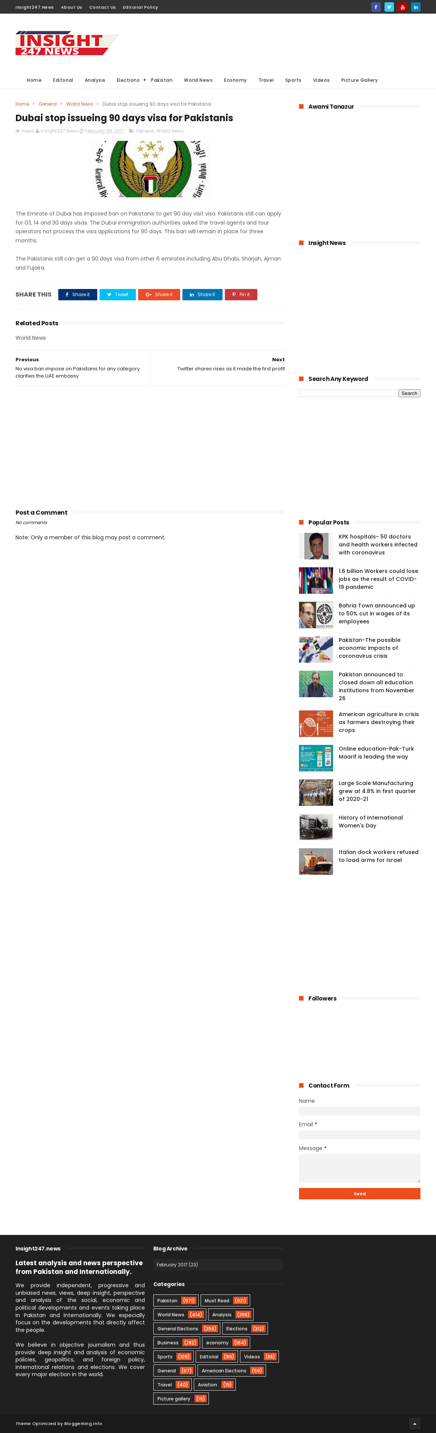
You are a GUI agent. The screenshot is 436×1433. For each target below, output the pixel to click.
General (48, 104)
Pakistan (162, 80)
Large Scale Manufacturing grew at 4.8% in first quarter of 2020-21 (377, 791)
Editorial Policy (140, 7)
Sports (293, 80)
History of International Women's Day (371, 821)
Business (168, 1342)
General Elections (177, 1328)
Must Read (217, 1300)
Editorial (63, 80)
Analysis (95, 80)
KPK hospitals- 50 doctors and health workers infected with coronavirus (378, 544)
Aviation (207, 1384)
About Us (72, 7)
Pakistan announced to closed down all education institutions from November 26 (376, 686)
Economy (235, 80)
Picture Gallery (359, 80)
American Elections (224, 1370)
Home (34, 80)
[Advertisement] (282, 42)
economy (217, 1342)
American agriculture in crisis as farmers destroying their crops (379, 722)
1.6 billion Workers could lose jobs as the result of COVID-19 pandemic (378, 579)
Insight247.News (35, 7)
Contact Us (102, 7)
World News (198, 80)
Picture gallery (173, 1399)
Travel (266, 80)
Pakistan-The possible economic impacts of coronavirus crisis (369, 648)
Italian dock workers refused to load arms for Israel (379, 856)
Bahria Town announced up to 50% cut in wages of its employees (377, 613)
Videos (321, 80)
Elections (128, 80)
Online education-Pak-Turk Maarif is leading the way (376, 752)
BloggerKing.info (83, 1424)
